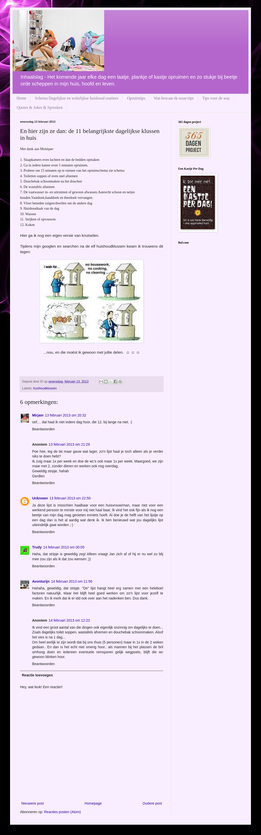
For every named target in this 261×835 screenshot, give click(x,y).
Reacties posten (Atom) (62, 812)
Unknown (40, 498)
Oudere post (152, 803)
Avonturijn (40, 581)
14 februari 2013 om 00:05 (63, 547)
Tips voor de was (216, 98)
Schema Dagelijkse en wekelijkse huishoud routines (76, 98)
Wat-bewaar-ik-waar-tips (174, 98)
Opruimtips (136, 98)
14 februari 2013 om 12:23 (69, 620)
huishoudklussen (45, 388)
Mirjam (37, 415)
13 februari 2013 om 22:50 (70, 498)
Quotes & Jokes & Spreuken (39, 107)
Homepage (93, 803)
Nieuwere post (32, 803)
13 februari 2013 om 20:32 (65, 415)
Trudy (37, 547)
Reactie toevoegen (37, 675)
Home (21, 98)
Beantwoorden (43, 429)
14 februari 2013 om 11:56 (71, 581)
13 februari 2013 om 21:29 (69, 444)
